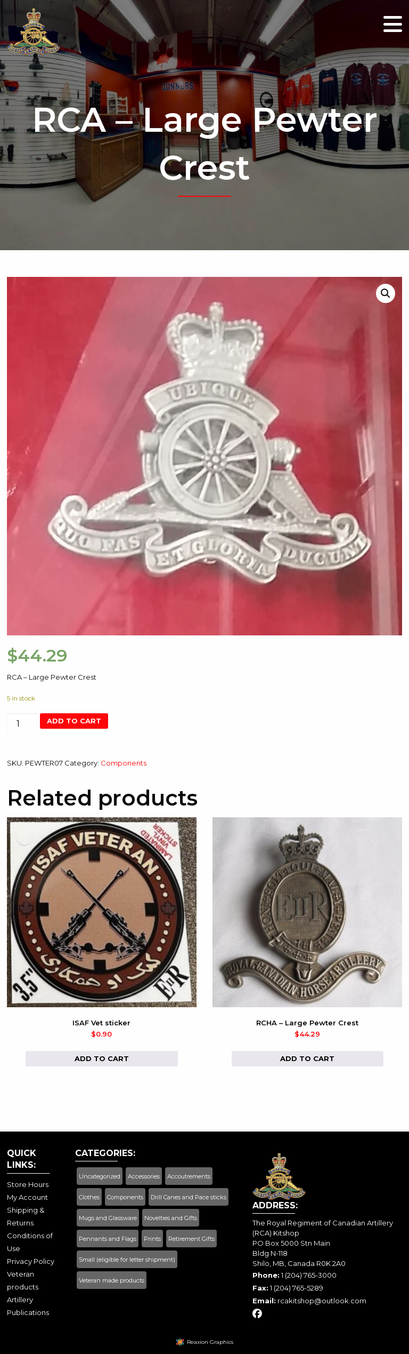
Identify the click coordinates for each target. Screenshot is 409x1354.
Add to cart (74, 720)
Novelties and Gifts (170, 1218)
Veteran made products (111, 1280)
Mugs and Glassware (108, 1218)
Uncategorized (99, 1176)
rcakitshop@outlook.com (321, 1300)
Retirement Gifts (191, 1239)
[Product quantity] (22, 723)
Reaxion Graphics (210, 1342)
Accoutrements (188, 1176)
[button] (385, 293)
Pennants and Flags (107, 1239)
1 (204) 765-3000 (309, 1275)
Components (123, 763)
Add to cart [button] (102, 1058)
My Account (27, 1197)
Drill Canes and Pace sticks (188, 1197)
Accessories (144, 1176)
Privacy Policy (30, 1261)
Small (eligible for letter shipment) (127, 1259)
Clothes (89, 1197)
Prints (152, 1239)
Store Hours (27, 1184)
